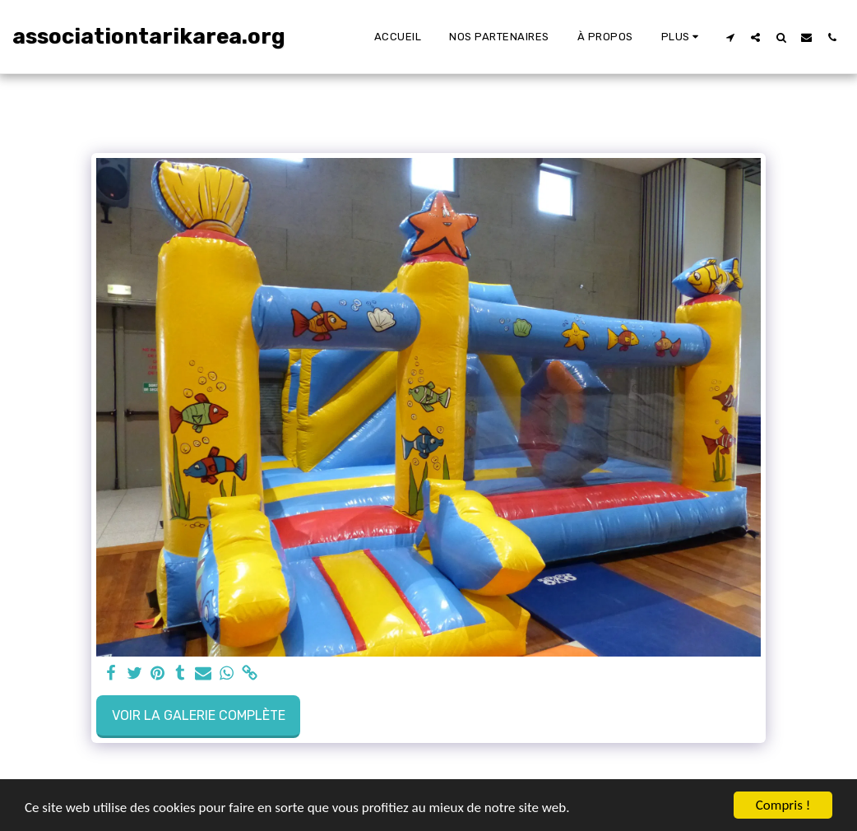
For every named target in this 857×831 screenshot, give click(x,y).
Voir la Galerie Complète (198, 715)
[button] (730, 37)
